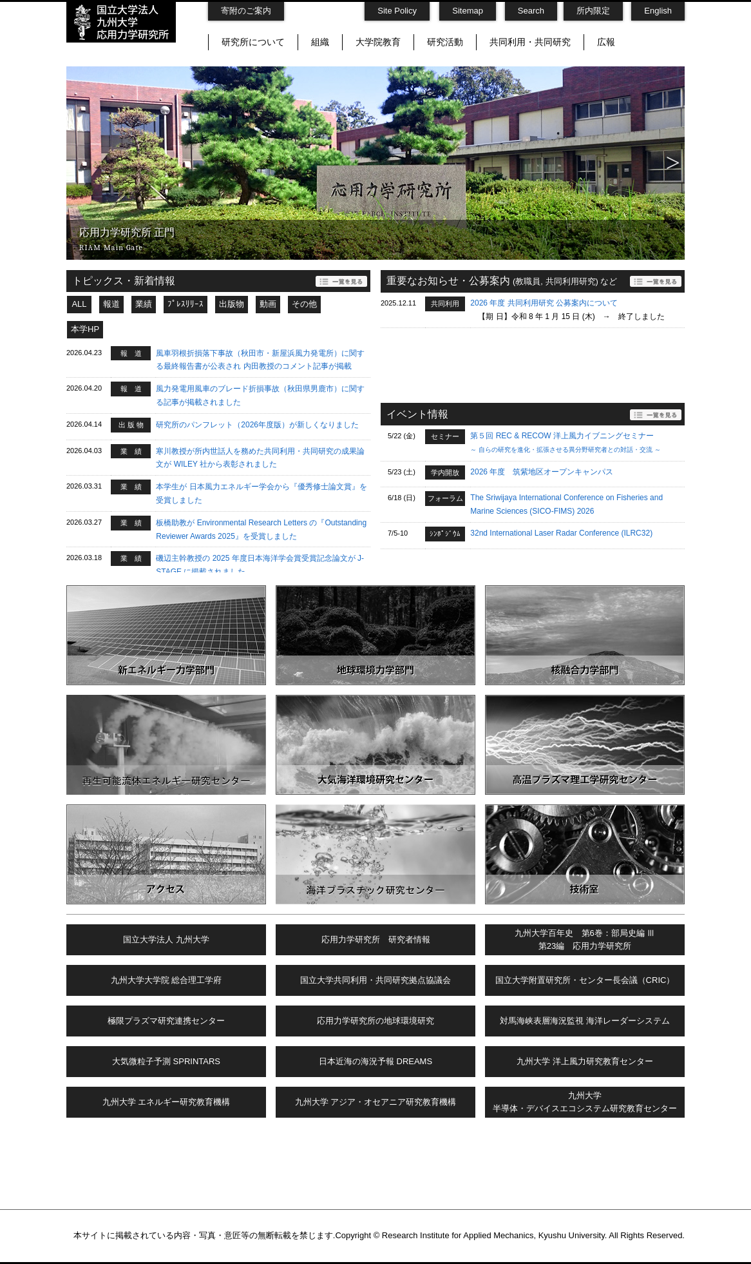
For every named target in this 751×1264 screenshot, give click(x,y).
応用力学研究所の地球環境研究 (375, 1021)
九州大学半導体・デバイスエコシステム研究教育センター (585, 1102)
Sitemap (467, 10)
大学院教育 (378, 42)
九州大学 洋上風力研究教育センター (585, 1061)
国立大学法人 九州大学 (166, 939)
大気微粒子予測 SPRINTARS (166, 1061)
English (658, 10)
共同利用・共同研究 (530, 42)
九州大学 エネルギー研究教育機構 (166, 1102)
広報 (606, 42)
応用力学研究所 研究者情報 (375, 939)
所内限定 (593, 10)
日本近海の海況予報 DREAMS (375, 1061)
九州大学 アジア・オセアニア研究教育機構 (376, 1102)
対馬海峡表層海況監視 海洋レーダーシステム (585, 1021)
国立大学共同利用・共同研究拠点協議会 (375, 980)
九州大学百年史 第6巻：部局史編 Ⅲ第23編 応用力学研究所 (585, 939)
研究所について (253, 42)
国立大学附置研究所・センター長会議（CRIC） (585, 980)
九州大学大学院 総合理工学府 (166, 980)
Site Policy (397, 10)
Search (531, 10)
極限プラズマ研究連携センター (166, 1021)
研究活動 (445, 42)
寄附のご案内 (246, 10)
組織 (320, 42)
